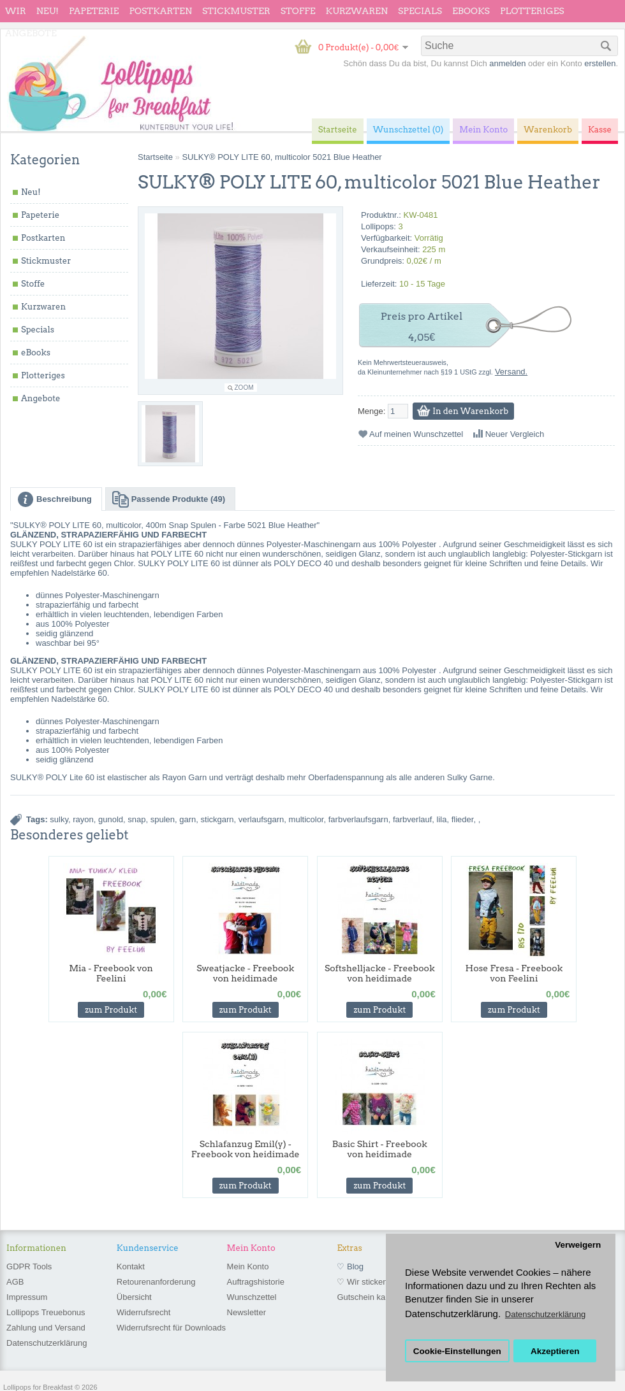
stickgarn (217, 819)
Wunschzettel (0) (408, 129)
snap (136, 819)
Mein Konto (248, 1266)
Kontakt (131, 1266)
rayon (83, 819)
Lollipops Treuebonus (45, 1312)
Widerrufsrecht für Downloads (171, 1327)
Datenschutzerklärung (46, 1343)
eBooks (471, 11)
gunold (110, 819)
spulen (163, 819)
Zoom (244, 387)
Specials (420, 11)
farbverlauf (412, 819)
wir (15, 11)
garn (187, 819)
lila (442, 819)
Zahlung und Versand (45, 1327)
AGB (15, 1282)
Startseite (155, 157)
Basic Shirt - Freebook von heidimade (379, 1149)
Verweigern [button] (578, 1245)
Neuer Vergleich (515, 434)
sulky (59, 819)
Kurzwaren (357, 11)
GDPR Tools (29, 1266)
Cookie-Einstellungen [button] (457, 1351)
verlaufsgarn (261, 819)
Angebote (31, 33)
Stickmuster (236, 11)
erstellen (599, 63)
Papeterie (94, 11)
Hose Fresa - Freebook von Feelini (514, 973)
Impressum (26, 1297)
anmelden (507, 63)
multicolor (306, 819)
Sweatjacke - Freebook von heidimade (245, 973)
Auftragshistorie (255, 1282)
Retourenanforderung (156, 1282)
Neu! (47, 11)
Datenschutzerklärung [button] (545, 1314)
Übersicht (134, 1297)
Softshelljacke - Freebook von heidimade (380, 973)
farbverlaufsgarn (358, 819)
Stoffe (298, 11)
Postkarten (160, 11)
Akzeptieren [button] (555, 1351)
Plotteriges (532, 11)
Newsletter (246, 1312)
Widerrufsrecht (144, 1312)
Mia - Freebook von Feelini (111, 973)
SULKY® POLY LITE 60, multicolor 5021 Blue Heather (281, 157)
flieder (463, 819)
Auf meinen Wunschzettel (416, 434)
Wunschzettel (252, 1297)
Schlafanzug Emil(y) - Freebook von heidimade (245, 1149)
